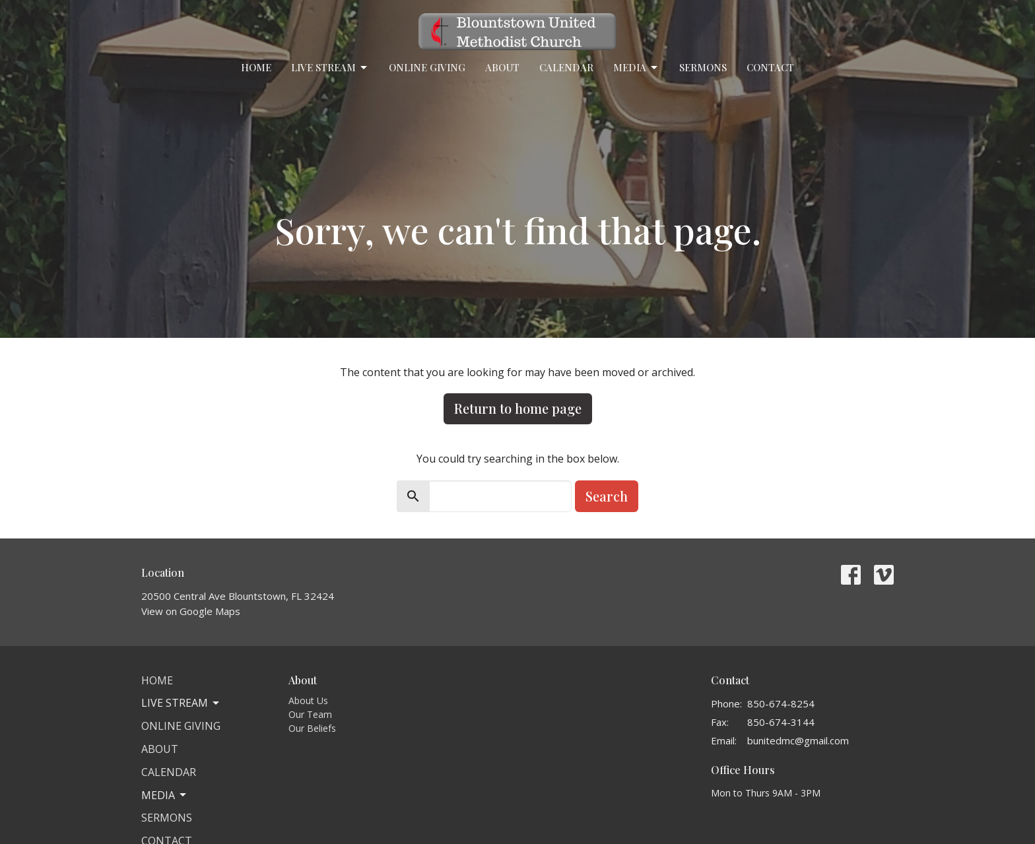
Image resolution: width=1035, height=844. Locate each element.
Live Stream (330, 68)
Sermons (703, 67)
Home (256, 67)
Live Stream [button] (181, 703)
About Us (308, 700)
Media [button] (164, 795)
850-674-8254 (781, 703)
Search (606, 496)
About (502, 67)
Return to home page (518, 408)
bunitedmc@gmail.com (798, 740)
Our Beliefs (312, 728)
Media (636, 68)
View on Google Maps (190, 611)
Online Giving (427, 67)
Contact (770, 67)
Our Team (310, 714)
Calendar (566, 67)
